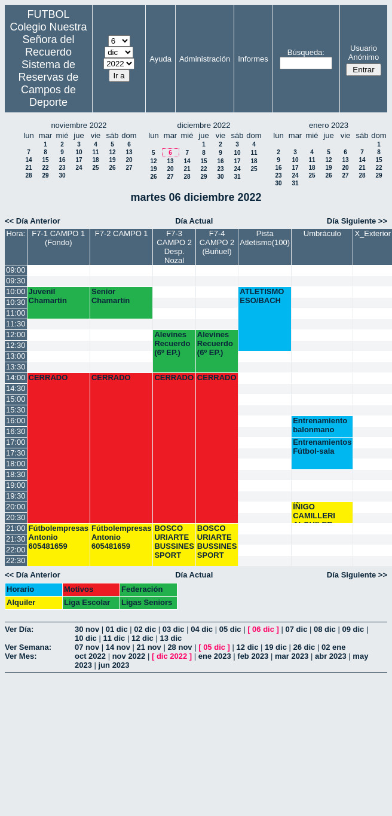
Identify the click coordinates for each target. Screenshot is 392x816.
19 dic (276, 647)
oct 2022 (90, 656)
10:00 (16, 291)
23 (62, 167)
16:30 (16, 431)
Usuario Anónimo (363, 53)
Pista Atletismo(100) (265, 238)
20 (128, 160)
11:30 (16, 323)
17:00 (16, 442)
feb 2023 (252, 656)
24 (78, 167)
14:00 (16, 377)
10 (78, 152)
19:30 (16, 495)
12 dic (142, 638)
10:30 (16, 302)
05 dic (230, 629)
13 (128, 152)
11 (95, 152)
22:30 (16, 560)
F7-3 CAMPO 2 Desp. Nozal (174, 247)
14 (28, 160)
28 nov (179, 647)
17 (78, 160)
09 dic (353, 629)
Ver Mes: (20, 656)
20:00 (16, 506)
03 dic (174, 629)
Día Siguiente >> (357, 220)
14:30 (16, 388)
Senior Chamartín (110, 296)
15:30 (16, 409)
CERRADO (48, 377)
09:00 (16, 269)
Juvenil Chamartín (48, 296)
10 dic (86, 638)
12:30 (16, 345)
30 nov (87, 629)
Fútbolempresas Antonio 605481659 (58, 537)
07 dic (297, 629)
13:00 (16, 356)
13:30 (16, 366)
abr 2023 (331, 656)
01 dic (117, 629)
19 (112, 160)
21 (28, 167)
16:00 (16, 420)
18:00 (16, 463)
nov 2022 (129, 656)
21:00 (16, 528)
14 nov (118, 647)
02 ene (333, 647)
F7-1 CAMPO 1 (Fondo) (58, 238)
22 (45, 167)
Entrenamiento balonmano (320, 425)
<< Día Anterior (32, 220)
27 (128, 167)
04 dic (202, 629)
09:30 (16, 280)
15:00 (16, 399)
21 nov (149, 647)
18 (95, 160)
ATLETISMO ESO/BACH (262, 296)
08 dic (325, 629)
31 (237, 176)
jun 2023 (114, 665)
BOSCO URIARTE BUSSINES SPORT (174, 542)
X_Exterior (372, 233)
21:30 (16, 538)
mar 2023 (291, 656)
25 (95, 167)
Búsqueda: (305, 52)
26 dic (304, 647)
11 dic (114, 638)
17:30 (16, 452)
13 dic (171, 638)
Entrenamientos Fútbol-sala (322, 447)
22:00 (16, 549)
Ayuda (160, 58)
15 (45, 160)
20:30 (16, 517)
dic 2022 (172, 656)
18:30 (16, 474)
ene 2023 (214, 656)
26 (112, 167)
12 (112, 152)
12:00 (16, 334)
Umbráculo (322, 233)
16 (62, 160)
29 (45, 175)
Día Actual (194, 220)
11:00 (16, 312)
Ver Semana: (28, 647)
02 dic (145, 629)
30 (62, 175)
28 (28, 175)
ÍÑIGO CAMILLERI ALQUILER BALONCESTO (320, 512)
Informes (253, 58)
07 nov (87, 647)
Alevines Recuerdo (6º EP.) (172, 343)
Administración (204, 58)
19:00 (16, 485)
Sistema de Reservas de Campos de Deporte (48, 83)
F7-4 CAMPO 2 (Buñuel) (217, 242)
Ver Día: (19, 629)
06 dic (263, 629)
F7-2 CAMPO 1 (121, 233)
